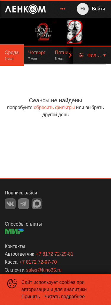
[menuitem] (62, 9)
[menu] (59, 9)
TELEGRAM (23, 203)
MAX (37, 203)
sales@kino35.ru (43, 270)
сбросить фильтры (54, 107)
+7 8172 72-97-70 (38, 262)
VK (10, 203)
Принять (30, 296)
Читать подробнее (65, 296)
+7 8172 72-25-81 (54, 254)
